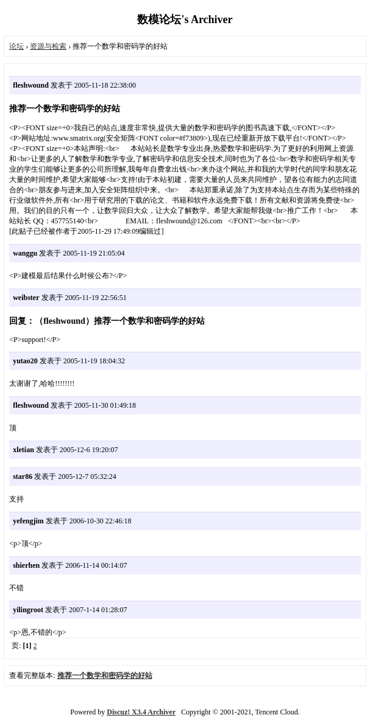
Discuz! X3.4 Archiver (141, 712)
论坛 (16, 46)
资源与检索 (48, 46)
